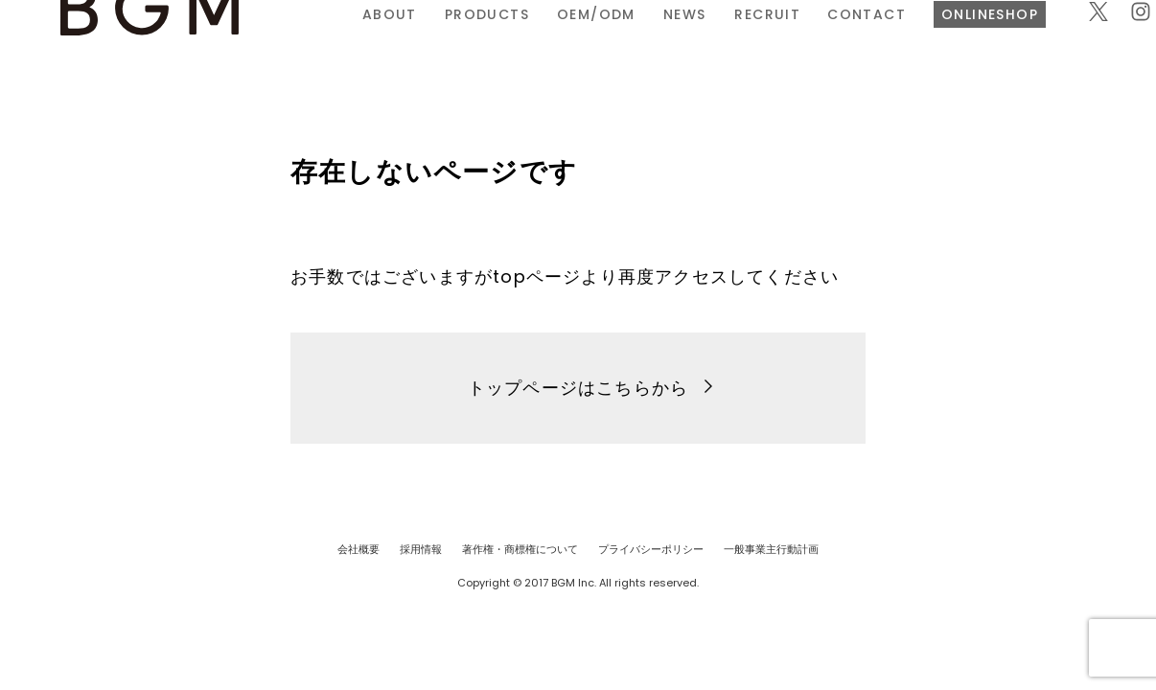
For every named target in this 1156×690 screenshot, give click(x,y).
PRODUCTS (381, 41)
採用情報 (421, 549)
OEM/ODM (490, 41)
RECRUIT (662, 41)
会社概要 (358, 549)
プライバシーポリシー (651, 549)
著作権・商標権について (520, 549)
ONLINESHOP (885, 41)
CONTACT (762, 41)
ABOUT (284, 41)
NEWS (579, 41)
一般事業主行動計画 (771, 549)
